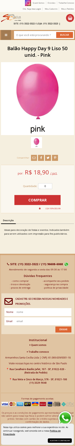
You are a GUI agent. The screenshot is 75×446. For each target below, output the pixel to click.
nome (9, 312)
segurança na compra (56, 284)
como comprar (21, 280)
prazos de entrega (20, 287)
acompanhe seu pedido (56, 280)
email (9, 321)
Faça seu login (34, 9)
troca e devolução (20, 284)
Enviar (63, 329)
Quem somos (38, 345)
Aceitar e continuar (60, 440)
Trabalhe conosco (38, 351)
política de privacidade (56, 287)
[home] (11, 18)
